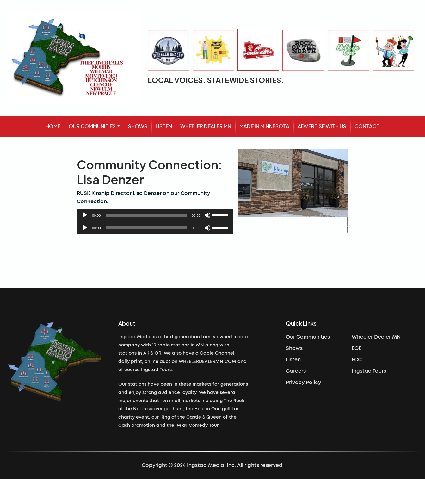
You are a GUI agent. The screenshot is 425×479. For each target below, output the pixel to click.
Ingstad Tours (369, 371)
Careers (296, 371)
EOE (356, 348)
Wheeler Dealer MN (376, 336)
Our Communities (308, 336)
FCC (357, 359)
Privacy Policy (303, 382)
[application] (155, 215)
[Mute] (207, 215)
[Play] (85, 215)
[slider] (146, 215)
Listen (293, 359)
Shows (294, 348)
